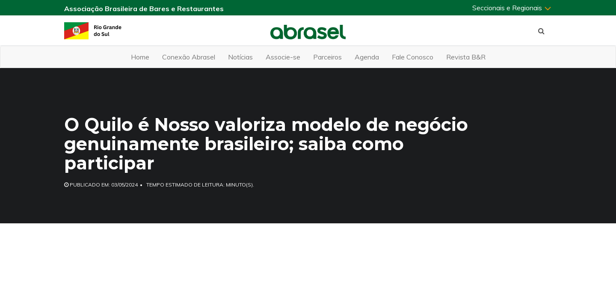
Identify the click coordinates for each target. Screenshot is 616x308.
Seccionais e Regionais (512, 7)
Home (140, 57)
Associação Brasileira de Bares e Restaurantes (144, 8)
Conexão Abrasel (188, 57)
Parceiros (327, 57)
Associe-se (283, 57)
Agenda (367, 57)
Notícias (240, 57)
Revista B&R (466, 57)
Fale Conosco (412, 57)
